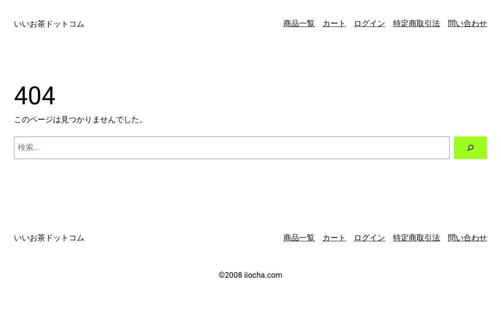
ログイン (369, 23)
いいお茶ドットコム (49, 23)
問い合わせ (467, 23)
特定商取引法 (416, 23)
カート (334, 23)
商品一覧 (299, 23)
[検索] (470, 148)
